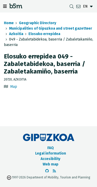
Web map (50, 164)
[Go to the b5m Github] (47, 171)
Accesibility (50, 159)
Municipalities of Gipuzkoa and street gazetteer (50, 28)
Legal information (50, 153)
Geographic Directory (37, 23)
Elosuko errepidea (44, 34)
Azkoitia (16, 34)
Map (13, 86)
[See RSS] (54, 171)
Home (9, 23)
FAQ (50, 148)
